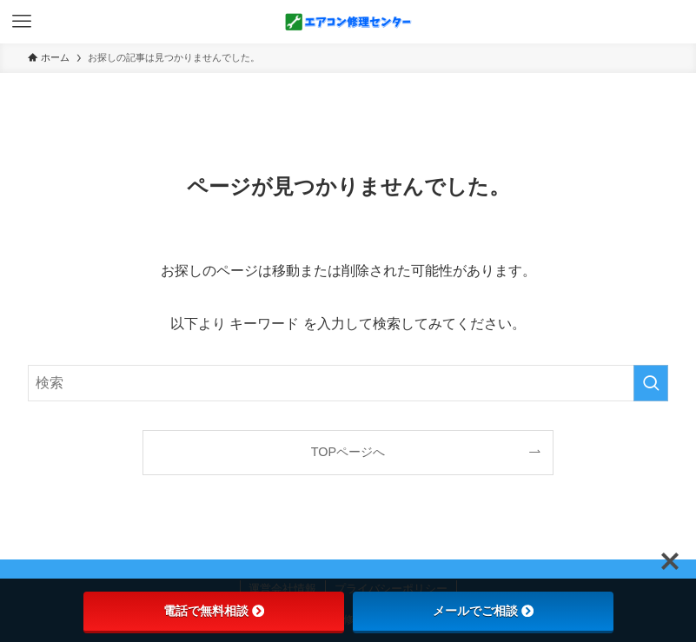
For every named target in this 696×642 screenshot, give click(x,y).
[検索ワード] (348, 383)
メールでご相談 (483, 611)
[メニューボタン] (21, 21)
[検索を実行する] (650, 383)
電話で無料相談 (213, 611)
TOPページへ (348, 452)
